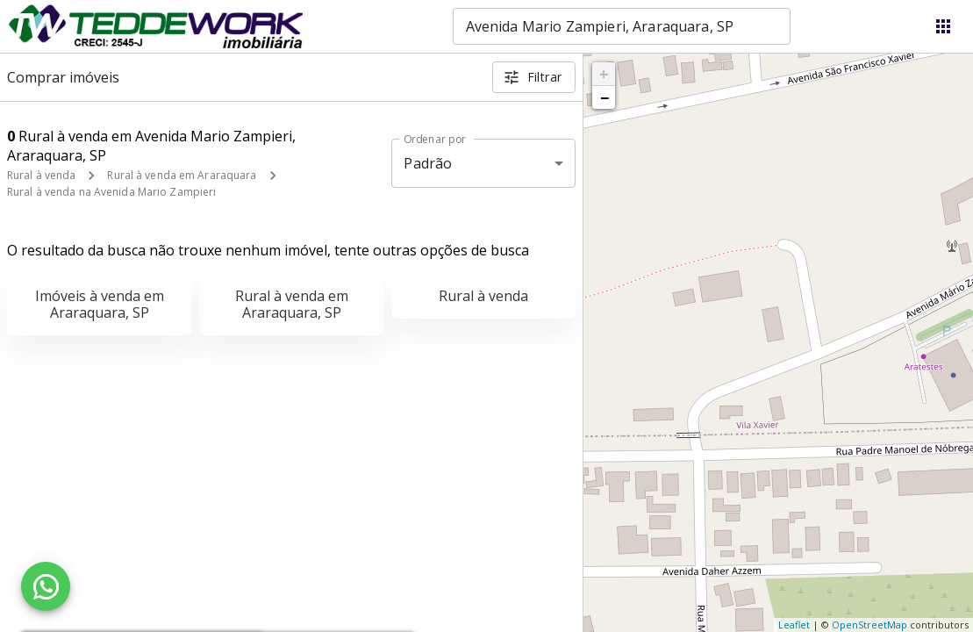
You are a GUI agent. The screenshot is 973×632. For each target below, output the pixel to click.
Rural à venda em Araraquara (181, 175)
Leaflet (794, 624)
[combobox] (622, 26)
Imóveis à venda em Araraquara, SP (99, 304)
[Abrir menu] (943, 26)
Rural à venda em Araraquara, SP (291, 304)
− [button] (604, 97)
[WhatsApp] (45, 586)
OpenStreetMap (869, 624)
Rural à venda (41, 175)
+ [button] (604, 73)
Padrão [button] (428, 163)
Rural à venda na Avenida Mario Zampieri (111, 191)
